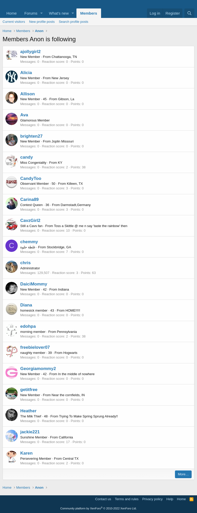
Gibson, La (66, 99)
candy (26, 157)
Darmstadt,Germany (76, 205)
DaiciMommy (33, 284)
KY (60, 163)
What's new (59, 13)
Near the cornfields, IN (68, 395)
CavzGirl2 (30, 220)
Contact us (103, 499)
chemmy (29, 241)
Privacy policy (152, 499)
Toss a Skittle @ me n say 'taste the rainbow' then (90, 226)
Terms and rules (127, 499)
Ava (24, 114)
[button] (41, 13)
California (66, 437)
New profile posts (42, 22)
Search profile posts (73, 22)
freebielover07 (35, 347)
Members (88, 13)
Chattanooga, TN (64, 57)
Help (169, 499)
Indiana (63, 289)
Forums (30, 13)
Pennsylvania (67, 332)
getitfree (28, 389)
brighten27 (31, 136)
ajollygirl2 (30, 51)
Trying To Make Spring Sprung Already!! (88, 416)
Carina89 (29, 199)
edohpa (28, 326)
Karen (26, 453)
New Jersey (60, 78)
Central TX (70, 458)
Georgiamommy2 (38, 368)
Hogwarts (70, 353)
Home (11, 13)
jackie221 (30, 431)
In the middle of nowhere (76, 374)
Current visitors (14, 22)
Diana (26, 305)
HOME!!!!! (72, 310)
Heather (28, 410)
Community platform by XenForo (98, 508)
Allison (27, 93)
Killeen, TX (75, 184)
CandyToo (30, 178)
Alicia (26, 72)
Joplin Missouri (63, 141)
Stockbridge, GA (59, 247)
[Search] (189, 13)
